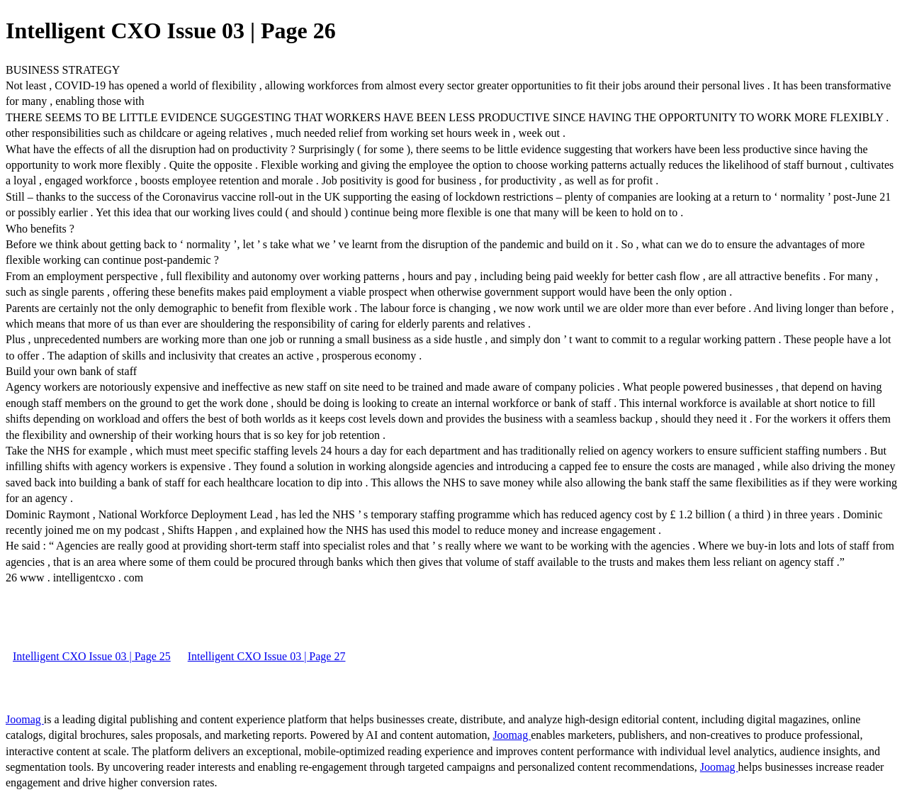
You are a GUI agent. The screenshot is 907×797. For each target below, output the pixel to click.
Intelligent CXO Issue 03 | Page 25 (92, 656)
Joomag (25, 719)
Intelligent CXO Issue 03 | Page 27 (267, 656)
